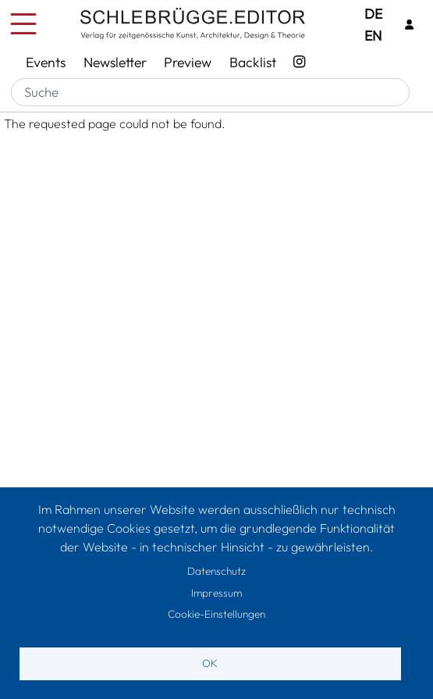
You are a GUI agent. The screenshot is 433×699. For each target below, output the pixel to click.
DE (373, 14)
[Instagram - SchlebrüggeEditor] (299, 62)
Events (46, 62)
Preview (187, 62)
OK (210, 663)
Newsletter (115, 62)
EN (373, 36)
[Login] (409, 24)
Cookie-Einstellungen (216, 614)
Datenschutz (216, 571)
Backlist (252, 62)
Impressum (216, 593)
